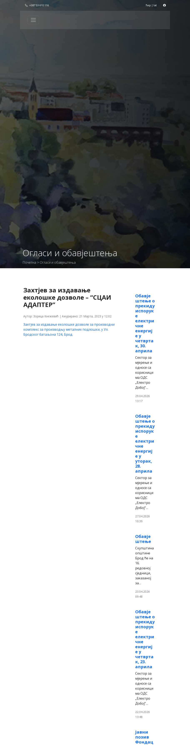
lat (155, 5)
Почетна (29, 262)
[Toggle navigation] (33, 20)
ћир (148, 5)
